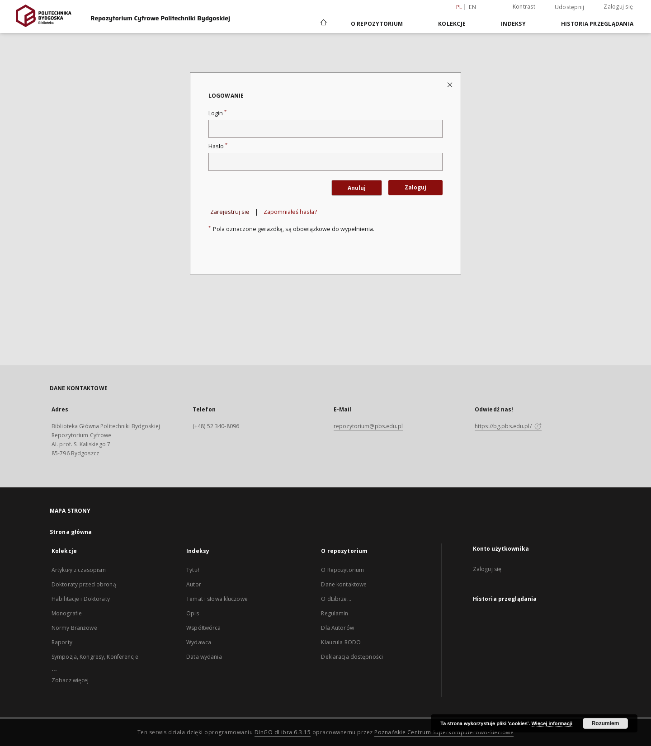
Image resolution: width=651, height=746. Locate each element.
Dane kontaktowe (344, 584)
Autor (193, 584)
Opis (192, 613)
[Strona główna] (323, 23)
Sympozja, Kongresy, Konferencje (95, 657)
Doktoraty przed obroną (84, 584)
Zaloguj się (618, 6)
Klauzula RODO (341, 642)
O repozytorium (377, 24)
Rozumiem (605, 723)
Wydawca (198, 642)
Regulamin (334, 613)
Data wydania (204, 657)
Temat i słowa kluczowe (217, 599)
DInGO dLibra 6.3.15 (283, 732)
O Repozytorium (342, 570)
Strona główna (71, 532)
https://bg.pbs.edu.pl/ (508, 426)
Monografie (67, 613)
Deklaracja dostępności (352, 657)
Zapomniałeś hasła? (290, 212)
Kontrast (524, 6)
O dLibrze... (336, 599)
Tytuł (192, 570)
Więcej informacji (552, 723)
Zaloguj (415, 187)
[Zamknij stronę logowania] (450, 84)
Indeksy (513, 24)
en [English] (472, 7)
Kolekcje (452, 24)
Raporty (62, 642)
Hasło (217, 146)
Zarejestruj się (229, 212)
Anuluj (357, 188)
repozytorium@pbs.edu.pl (368, 426)
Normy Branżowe (74, 628)
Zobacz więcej (70, 680)
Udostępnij (570, 7)
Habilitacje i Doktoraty (81, 599)
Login (217, 113)
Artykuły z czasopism (79, 570)
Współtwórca (203, 628)
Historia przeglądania (597, 24)
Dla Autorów (337, 628)
